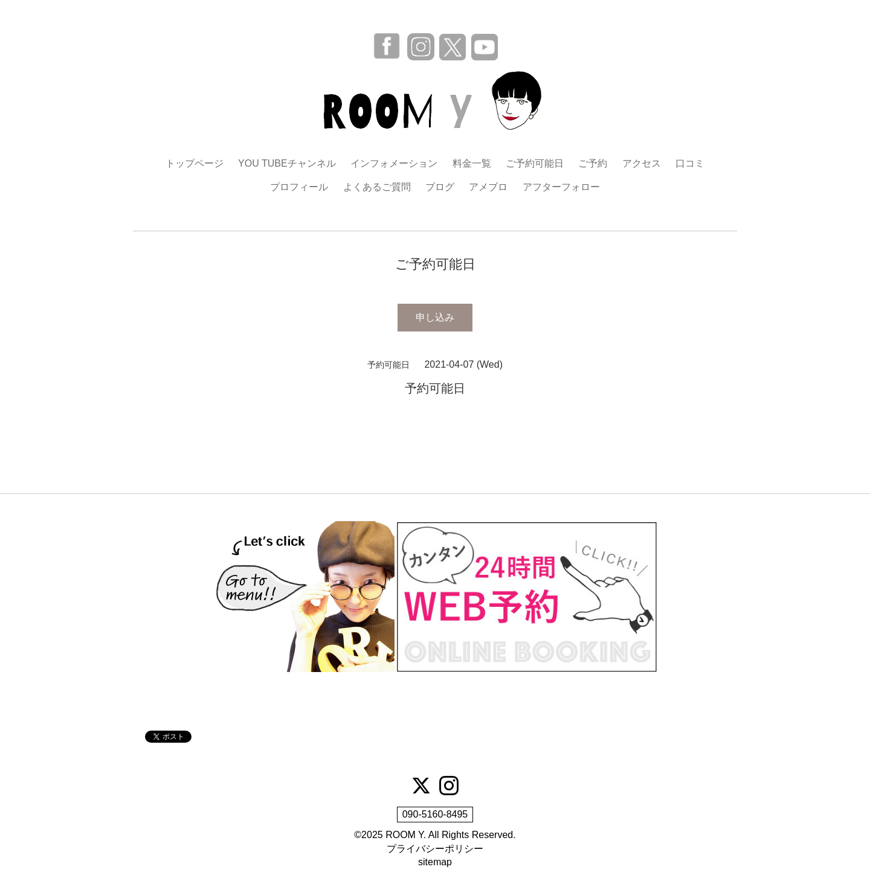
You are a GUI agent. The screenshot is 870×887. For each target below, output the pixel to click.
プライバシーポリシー (435, 849)
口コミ (689, 163)
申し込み (435, 317)
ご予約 (592, 163)
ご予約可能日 (535, 163)
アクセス (641, 163)
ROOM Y (404, 835)
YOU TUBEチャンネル (287, 163)
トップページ (195, 163)
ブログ (439, 187)
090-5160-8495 (435, 814)
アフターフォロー (561, 187)
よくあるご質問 (377, 187)
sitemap (435, 862)
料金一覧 (472, 163)
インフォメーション (393, 163)
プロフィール (299, 187)
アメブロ (488, 187)
